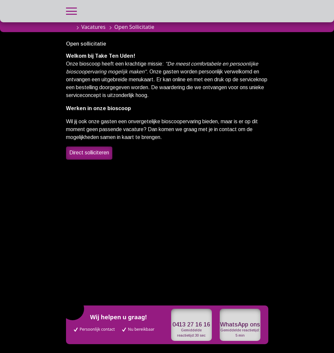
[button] (71, 10)
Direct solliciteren (89, 152)
